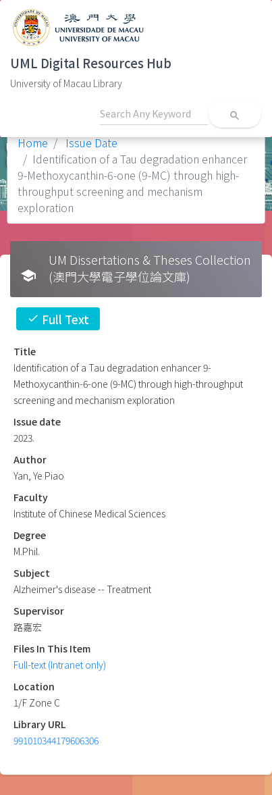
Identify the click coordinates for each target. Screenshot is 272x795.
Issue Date (90, 142)
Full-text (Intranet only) (59, 664)
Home (33, 142)
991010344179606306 (56, 740)
